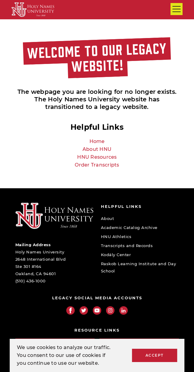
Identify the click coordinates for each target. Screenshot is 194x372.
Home (97, 141)
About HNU (97, 149)
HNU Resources (97, 157)
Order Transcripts (97, 165)
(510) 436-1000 (30, 280)
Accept (155, 355)
